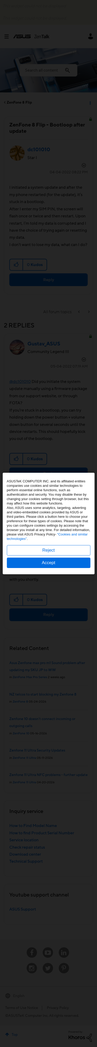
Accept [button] (48, 562)
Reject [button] (48, 550)
